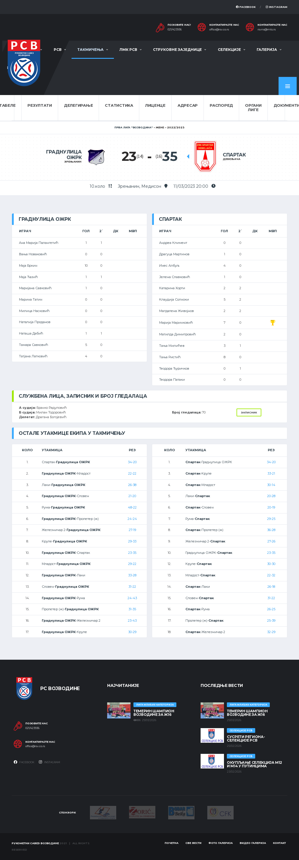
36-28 (271, 530)
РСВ (58, 49)
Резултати (39, 105)
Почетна (171, 843)
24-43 (132, 598)
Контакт (279, 843)
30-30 (271, 564)
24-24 (132, 519)
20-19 (271, 507)
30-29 (132, 632)
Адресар (188, 105)
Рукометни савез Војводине (35, 843)
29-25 (271, 519)
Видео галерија (253, 843)
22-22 (132, 473)
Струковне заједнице (177, 49)
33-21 (271, 473)
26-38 (132, 485)
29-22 (132, 564)
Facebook (246, 6)
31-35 (132, 609)
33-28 (132, 575)
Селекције (229, 49)
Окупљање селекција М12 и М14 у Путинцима (254, 764)
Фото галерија (220, 843)
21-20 (132, 496)
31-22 (132, 587)
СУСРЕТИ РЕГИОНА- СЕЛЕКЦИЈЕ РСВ (246, 738)
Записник (249, 412)
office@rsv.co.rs (219, 29)
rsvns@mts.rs (267, 29)
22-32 (271, 575)
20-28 (271, 496)
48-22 (132, 507)
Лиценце (155, 105)
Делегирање (78, 105)
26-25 (271, 609)
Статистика (119, 105)
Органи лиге (253, 107)
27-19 (132, 530)
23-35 (132, 553)
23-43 (132, 620)
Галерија (267, 49)
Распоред (221, 105)
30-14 (271, 485)
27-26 (271, 541)
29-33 (132, 541)
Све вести (193, 843)
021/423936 (175, 29)
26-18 (271, 587)
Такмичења (90, 49)
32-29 (271, 632)
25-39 (271, 620)
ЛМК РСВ (128, 49)
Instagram (276, 6)
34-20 (132, 462)
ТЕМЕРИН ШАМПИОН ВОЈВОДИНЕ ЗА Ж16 (153, 713)
